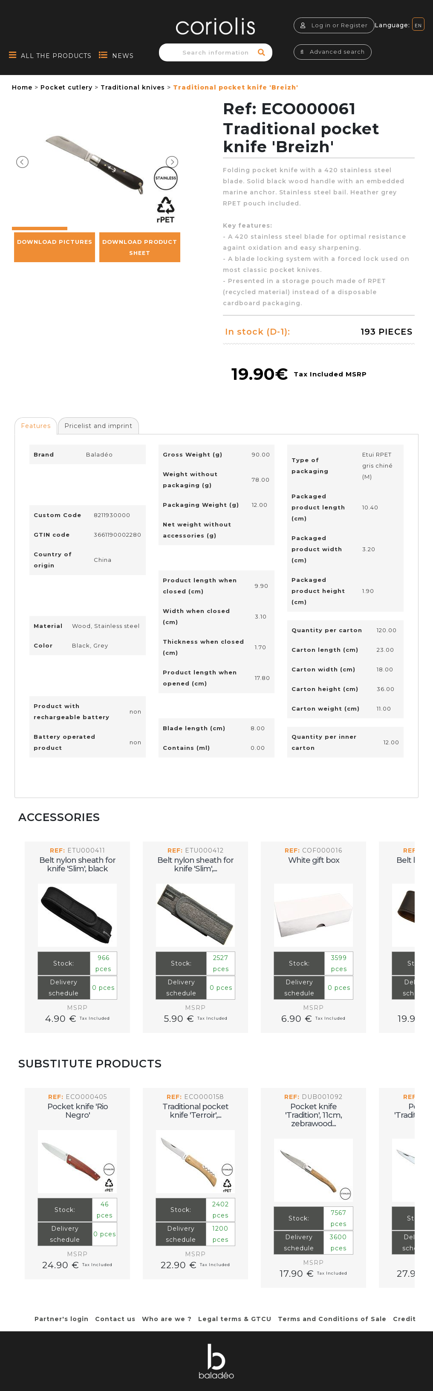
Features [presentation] (36, 426)
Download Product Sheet (139, 285)
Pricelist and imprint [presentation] (98, 426)
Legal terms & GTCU (234, 1319)
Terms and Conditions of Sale (332, 1319)
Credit (404, 1319)
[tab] (35, 426)
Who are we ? (167, 1319)
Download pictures (54, 280)
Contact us (115, 1319)
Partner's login (62, 1319)
